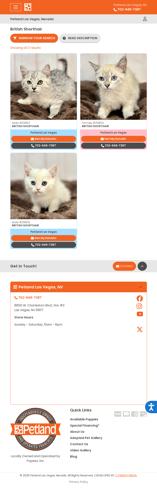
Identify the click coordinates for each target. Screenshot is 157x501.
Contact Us (79, 444)
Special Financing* (84, 425)
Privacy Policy (78, 482)
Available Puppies (84, 419)
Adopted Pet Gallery (86, 438)
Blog (73, 456)
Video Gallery (80, 450)
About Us (77, 431)
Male (21, 123)
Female (93, 123)
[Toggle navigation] (15, 7)
